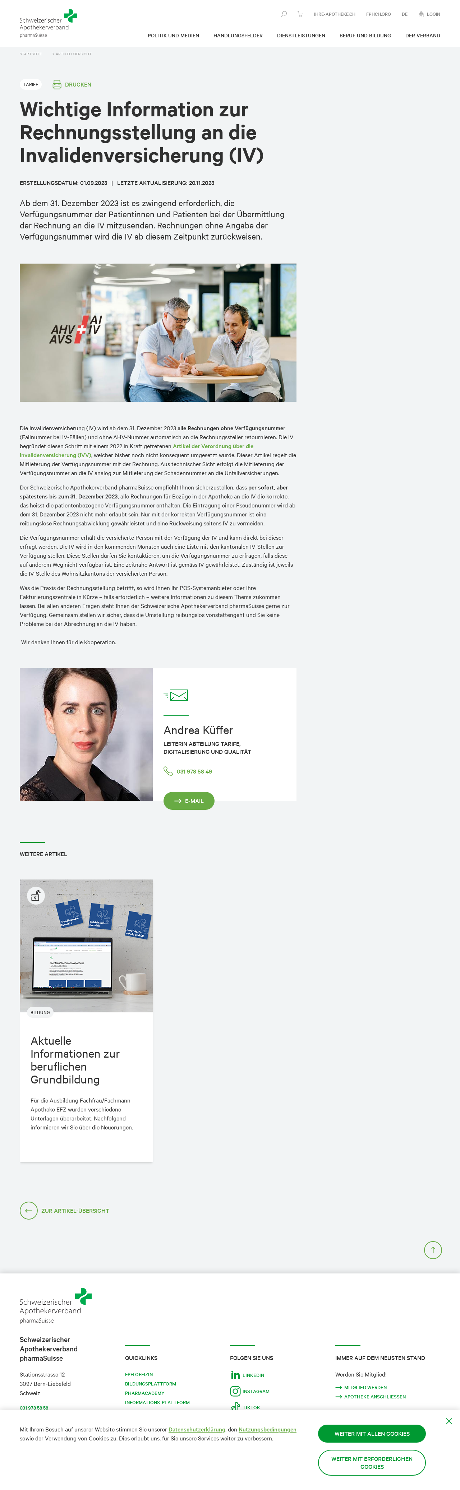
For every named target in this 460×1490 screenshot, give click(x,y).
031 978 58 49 (188, 771)
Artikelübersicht (72, 53)
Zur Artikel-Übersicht (64, 1211)
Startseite (31, 53)
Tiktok (245, 1407)
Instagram (250, 1391)
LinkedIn (247, 1375)
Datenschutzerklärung (197, 1429)
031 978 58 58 (34, 1408)
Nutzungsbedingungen (267, 1429)
